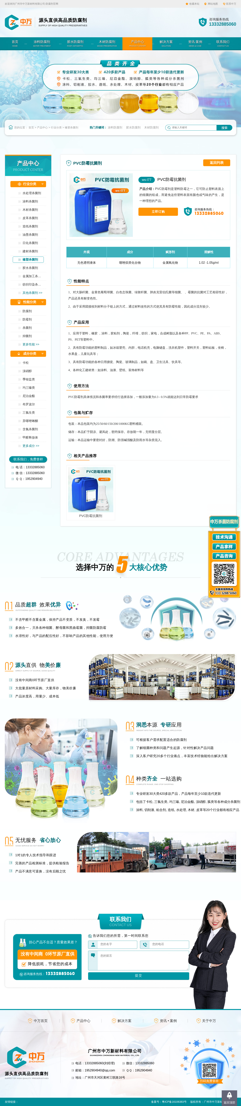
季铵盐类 (29, 379)
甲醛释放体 (30, 437)
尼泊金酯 (29, 396)
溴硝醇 (27, 371)
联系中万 (231, 3)
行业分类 (56, 127)
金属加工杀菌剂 (33, 276)
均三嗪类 (29, 387)
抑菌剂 (27, 336)
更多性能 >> (31, 344)
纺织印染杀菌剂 (33, 284)
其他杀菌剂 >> (32, 292)
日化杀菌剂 (30, 243)
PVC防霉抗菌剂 (171, 179)
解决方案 (124, 1021)
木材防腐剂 (151, 127)
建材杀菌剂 (30, 251)
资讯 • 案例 (168, 1021)
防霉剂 (27, 319)
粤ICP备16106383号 (174, 1101)
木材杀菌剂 (30, 209)
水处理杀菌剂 (32, 193)
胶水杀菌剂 (30, 267)
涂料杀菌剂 (30, 201)
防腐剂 (27, 311)
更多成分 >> (31, 445)
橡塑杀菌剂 (71, 127)
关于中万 (209, 1021)
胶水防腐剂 (133, 127)
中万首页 (41, 1021)
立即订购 (158, 211)
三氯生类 (29, 412)
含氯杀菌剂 (30, 429)
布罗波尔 (29, 404)
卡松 (26, 362)
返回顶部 (229, 1102)
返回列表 (217, 163)
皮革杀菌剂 (30, 218)
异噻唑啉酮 (30, 421)
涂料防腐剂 (115, 127)
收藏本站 (194, 3)
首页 (31, 127)
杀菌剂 (27, 327)
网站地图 (213, 3)
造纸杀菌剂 (30, 226)
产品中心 (42, 127)
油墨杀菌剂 (30, 234)
